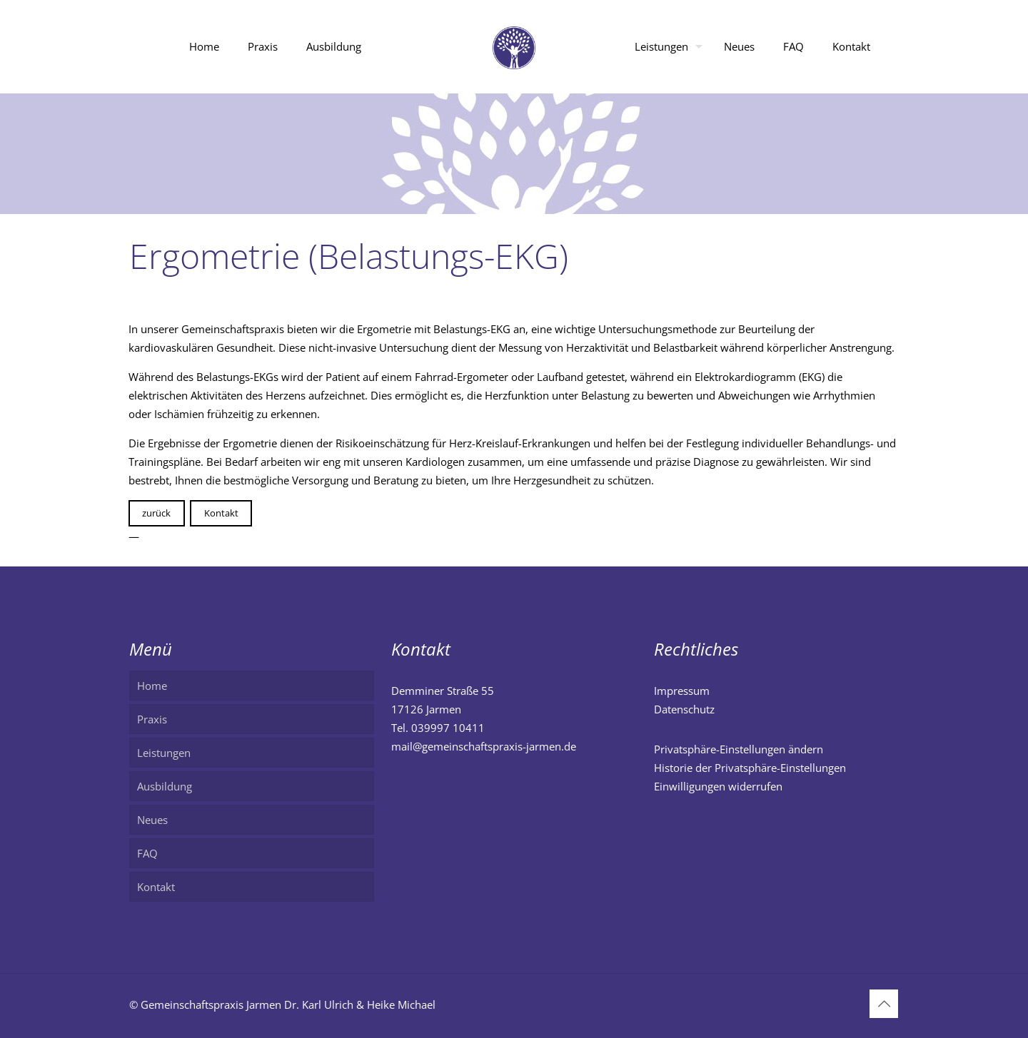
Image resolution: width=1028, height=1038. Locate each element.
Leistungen (164, 753)
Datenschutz (684, 709)
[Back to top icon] (884, 1004)
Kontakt (221, 513)
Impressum (682, 690)
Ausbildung (164, 786)
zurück (156, 513)
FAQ (147, 853)
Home (152, 685)
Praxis (152, 719)
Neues (152, 820)
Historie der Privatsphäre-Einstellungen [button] (750, 767)
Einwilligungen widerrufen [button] (718, 786)
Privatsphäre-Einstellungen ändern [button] (738, 749)
